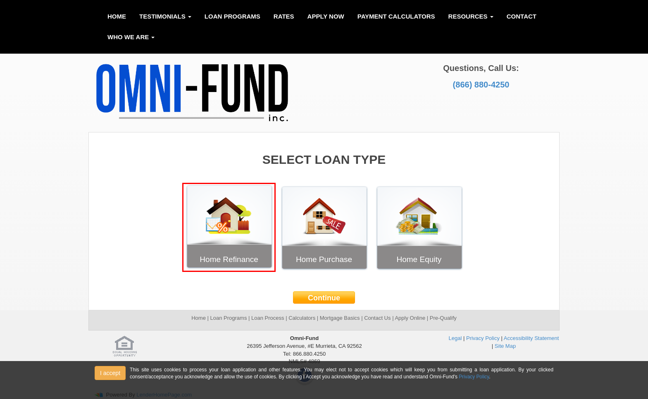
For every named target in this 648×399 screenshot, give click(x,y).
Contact (521, 16)
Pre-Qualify (443, 318)
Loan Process (267, 318)
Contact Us (378, 318)
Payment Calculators (396, 16)
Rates (284, 16)
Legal (455, 338)
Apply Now (325, 16)
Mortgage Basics (340, 318)
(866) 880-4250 (481, 84)
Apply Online (410, 318)
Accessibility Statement (531, 338)
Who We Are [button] (131, 36)
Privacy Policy (483, 338)
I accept (110, 373)
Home (116, 16)
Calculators (301, 318)
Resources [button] (470, 16)
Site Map (505, 346)
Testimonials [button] (165, 16)
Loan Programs (232, 16)
